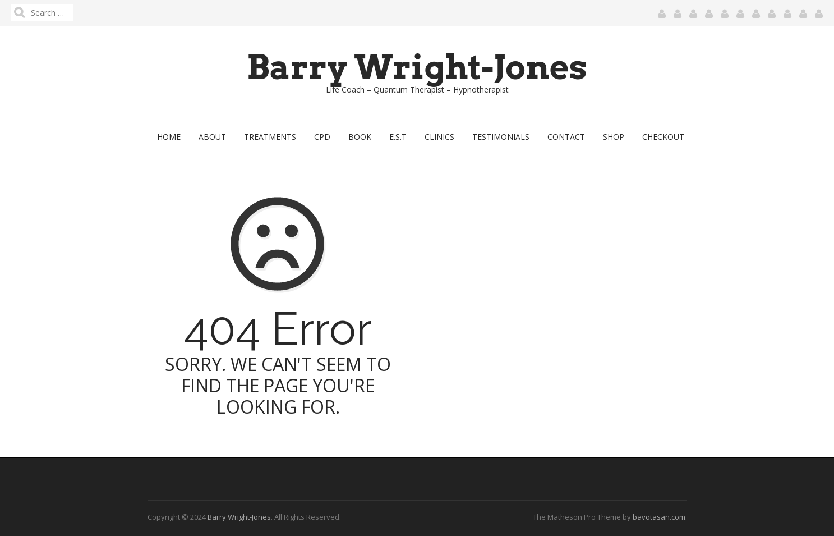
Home (169, 136)
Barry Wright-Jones (417, 67)
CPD (322, 136)
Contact (566, 136)
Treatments (270, 136)
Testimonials (500, 136)
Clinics (439, 136)
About (212, 136)
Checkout (663, 136)
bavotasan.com (659, 517)
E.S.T (398, 136)
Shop (613, 136)
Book (359, 136)
